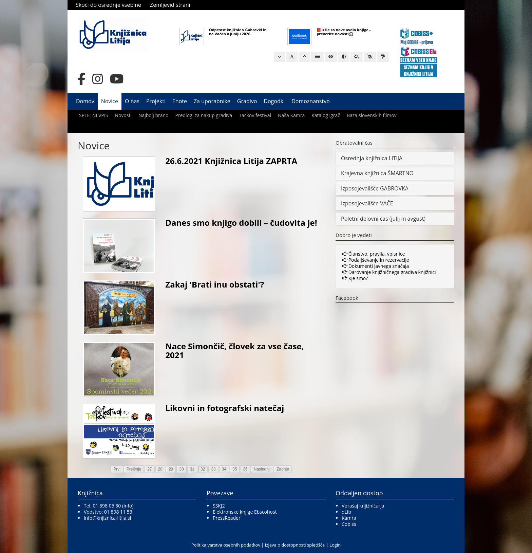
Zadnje (283, 469)
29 (171, 469)
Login (335, 545)
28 (160, 469)
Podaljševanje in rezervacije (375, 260)
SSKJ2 (219, 505)
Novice (109, 101)
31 (192, 469)
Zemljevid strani (170, 4)
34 (224, 469)
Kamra (349, 518)
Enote (179, 101)
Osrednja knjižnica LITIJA (371, 158)
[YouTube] (117, 79)
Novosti (123, 115)
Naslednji (262, 469)
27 (149, 469)
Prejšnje (134, 469)
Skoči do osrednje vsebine (108, 4)
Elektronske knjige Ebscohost (245, 512)
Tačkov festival (255, 115)
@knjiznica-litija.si (111, 518)
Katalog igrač (325, 115)
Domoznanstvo (310, 101)
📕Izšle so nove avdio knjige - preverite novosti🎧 (343, 31)
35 (234, 469)
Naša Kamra (291, 115)
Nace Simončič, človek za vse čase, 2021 (234, 350)
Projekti (156, 101)
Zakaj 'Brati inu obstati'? (214, 284)
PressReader (227, 518)
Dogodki (274, 101)
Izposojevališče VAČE (367, 203)
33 (213, 469)
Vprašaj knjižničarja (363, 505)
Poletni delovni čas (364, 218)
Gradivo (247, 101)
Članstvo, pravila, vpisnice (373, 254)
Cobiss (349, 524)
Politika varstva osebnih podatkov (225, 545)
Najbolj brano (153, 115)
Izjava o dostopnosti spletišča (295, 545)
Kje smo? (355, 278)
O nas (132, 101)
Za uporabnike (212, 101)
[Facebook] (82, 79)
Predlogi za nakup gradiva (203, 115)
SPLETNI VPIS (93, 115)
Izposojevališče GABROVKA (374, 188)
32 (203, 469)
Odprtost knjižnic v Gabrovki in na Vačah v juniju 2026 (238, 31)
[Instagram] (97, 79)
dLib (346, 512)
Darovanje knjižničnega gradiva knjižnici (389, 272)
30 (181, 469)
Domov (85, 101)
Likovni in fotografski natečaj (224, 407)
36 (245, 469)
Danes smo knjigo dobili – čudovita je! (241, 222)
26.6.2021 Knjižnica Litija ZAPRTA (231, 160)
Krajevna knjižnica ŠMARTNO (377, 173)
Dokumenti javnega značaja (375, 266)
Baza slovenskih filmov (372, 115)
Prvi (116, 469)
